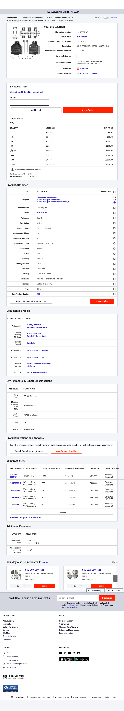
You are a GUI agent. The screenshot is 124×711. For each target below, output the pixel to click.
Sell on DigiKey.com (10, 627)
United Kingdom (18, 697)
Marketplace (7, 624)
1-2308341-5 (15, 505)
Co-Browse (9, 667)
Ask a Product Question (66, 451)
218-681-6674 (10, 660)
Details (44, 586)
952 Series (31, 366)
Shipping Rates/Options (68, 627)
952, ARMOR (42, 213)
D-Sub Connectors (34, 333)
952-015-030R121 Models (87, 73)
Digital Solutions (9, 636)
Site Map (6, 633)
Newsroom (7, 639)
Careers (6, 630)
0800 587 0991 (11, 657)
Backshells (31, 343)
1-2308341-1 (15, 490)
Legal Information (66, 633)
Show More (62, 512)
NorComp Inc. (82, 37)
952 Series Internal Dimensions (39, 364)
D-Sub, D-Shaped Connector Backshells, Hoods (25, 21)
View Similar (102, 301)
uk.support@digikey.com (15, 664)
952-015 (40, 294)
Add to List (36, 110)
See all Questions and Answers (29, 451)
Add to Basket (88, 110)
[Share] (114, 17)
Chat (7, 653)
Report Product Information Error (31, 301)
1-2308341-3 (15, 498)
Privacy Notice (71, 607)
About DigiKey (8, 621)
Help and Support (66, 621)
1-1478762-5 (15, 483)
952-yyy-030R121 (34, 325)
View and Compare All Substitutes (25, 517)
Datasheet (82, 69)
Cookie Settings (110, 697)
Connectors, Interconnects (32, 18)
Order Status (64, 624)
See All (45, 562)
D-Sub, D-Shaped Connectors (58, 18)
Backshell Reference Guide (37, 327)
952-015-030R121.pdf (35, 358)
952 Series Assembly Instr (37, 372)
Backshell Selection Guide (36, 336)
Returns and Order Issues (69, 630)
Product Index (12, 18)
